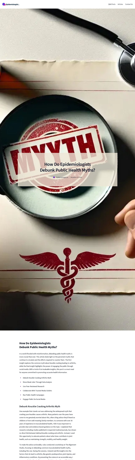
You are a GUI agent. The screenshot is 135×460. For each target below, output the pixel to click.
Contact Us (129, 4)
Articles (120, 4)
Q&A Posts (111, 4)
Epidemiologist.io (62, 177)
